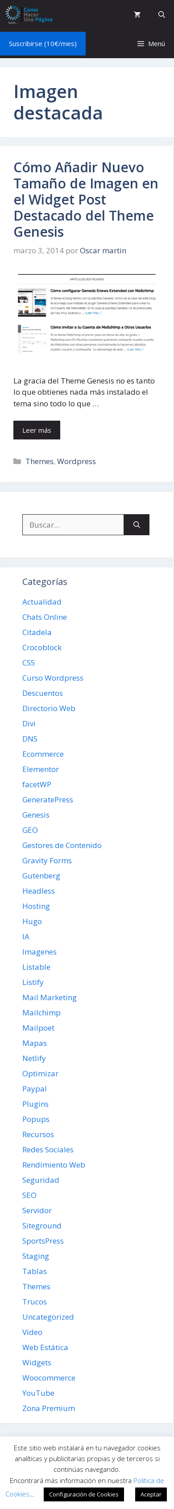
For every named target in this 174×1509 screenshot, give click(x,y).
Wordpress (76, 461)
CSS (28, 662)
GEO (30, 830)
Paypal (34, 1088)
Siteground (42, 1225)
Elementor (40, 769)
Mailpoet (38, 1028)
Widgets (36, 1362)
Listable (36, 967)
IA (25, 936)
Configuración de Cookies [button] (84, 1494)
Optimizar (40, 1073)
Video (32, 1332)
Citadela (37, 632)
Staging (35, 1256)
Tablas (34, 1271)
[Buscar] (136, 525)
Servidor (37, 1210)
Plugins (35, 1104)
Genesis (36, 815)
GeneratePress (47, 799)
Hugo (32, 921)
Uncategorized (48, 1317)
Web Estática (45, 1347)
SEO (29, 1195)
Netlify (34, 1058)
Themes (39, 461)
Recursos (38, 1134)
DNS (29, 738)
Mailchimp (41, 1012)
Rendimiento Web (53, 1164)
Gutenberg (41, 875)
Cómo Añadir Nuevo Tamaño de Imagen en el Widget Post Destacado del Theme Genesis (85, 199)
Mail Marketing (49, 997)
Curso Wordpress (52, 678)
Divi (29, 723)
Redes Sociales (48, 1149)
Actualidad (42, 602)
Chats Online (44, 617)
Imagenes (39, 951)
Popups (36, 1119)
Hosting (36, 906)
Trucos (34, 1301)
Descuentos (42, 693)
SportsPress (43, 1241)
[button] (161, 14)
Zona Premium (48, 1408)
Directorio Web (48, 708)
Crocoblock (42, 647)
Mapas (34, 1043)
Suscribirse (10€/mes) (43, 43)
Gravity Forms (47, 860)
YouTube (38, 1393)
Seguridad (40, 1180)
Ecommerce (43, 754)
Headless (38, 891)
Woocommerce (48, 1378)
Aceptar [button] (151, 1494)
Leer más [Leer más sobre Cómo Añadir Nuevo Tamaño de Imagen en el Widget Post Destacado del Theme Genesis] (36, 430)
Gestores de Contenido (62, 845)
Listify (33, 982)
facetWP (36, 784)
